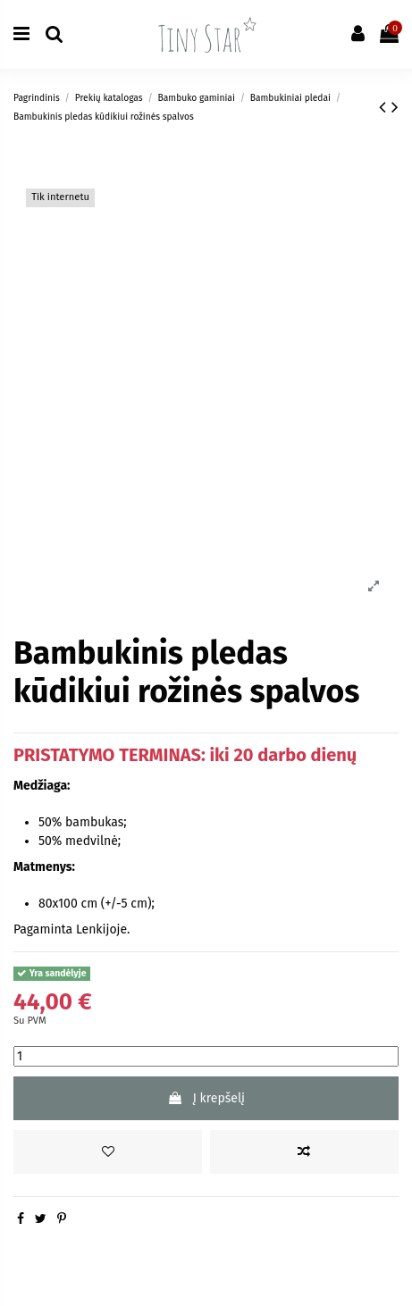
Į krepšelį (206, 1098)
